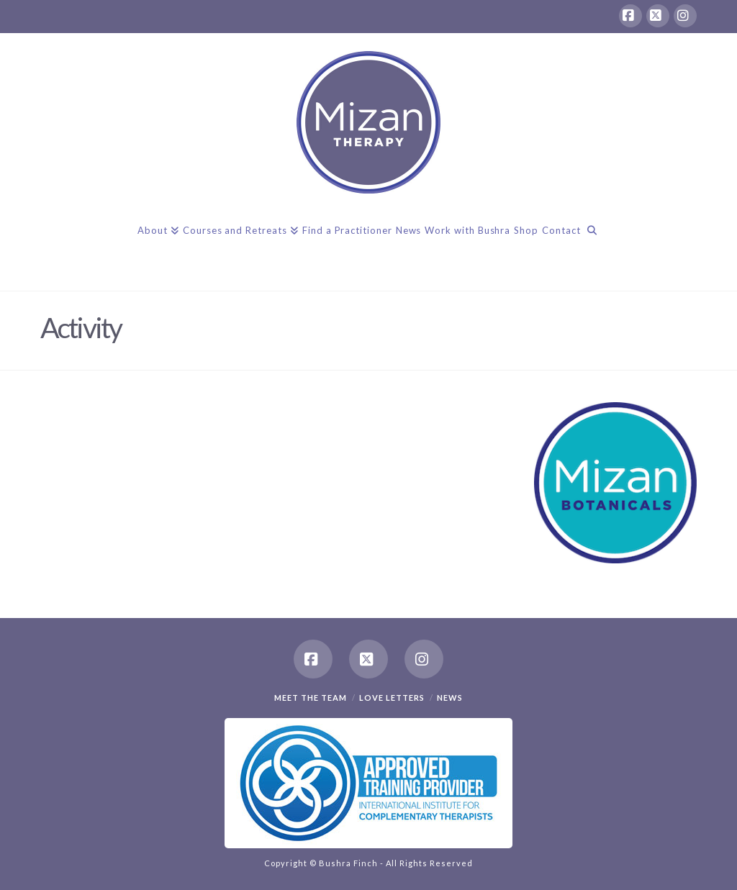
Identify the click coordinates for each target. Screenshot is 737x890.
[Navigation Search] (592, 244)
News (450, 697)
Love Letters (392, 697)
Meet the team (310, 697)
